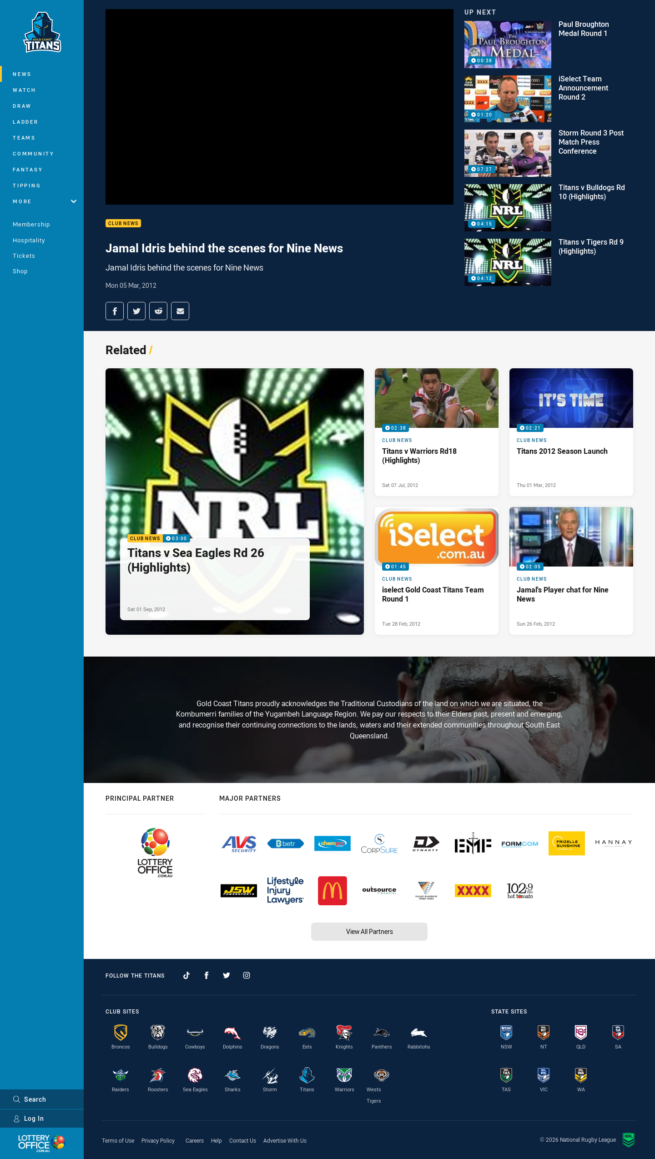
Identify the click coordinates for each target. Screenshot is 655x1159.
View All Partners (369, 931)
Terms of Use (118, 1140)
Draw (22, 105)
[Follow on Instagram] (246, 975)
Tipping (27, 185)
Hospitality (29, 240)
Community (34, 153)
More (44, 201)
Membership (31, 224)
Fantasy (28, 169)
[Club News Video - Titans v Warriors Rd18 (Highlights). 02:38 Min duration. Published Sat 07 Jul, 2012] (437, 432)
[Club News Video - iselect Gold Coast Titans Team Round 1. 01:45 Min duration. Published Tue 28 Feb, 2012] (437, 571)
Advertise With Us (285, 1140)
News (22, 73)
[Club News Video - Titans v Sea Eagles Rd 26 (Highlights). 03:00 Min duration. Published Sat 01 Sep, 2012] (235, 501)
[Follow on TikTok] (186, 975)
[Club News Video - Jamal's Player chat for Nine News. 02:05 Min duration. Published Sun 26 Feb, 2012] (571, 571)
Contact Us (242, 1140)
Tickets (24, 255)
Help (216, 1140)
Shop (20, 271)
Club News (123, 223)
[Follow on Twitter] (226, 975)
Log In (28, 1118)
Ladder (26, 121)
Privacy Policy (158, 1140)
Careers (195, 1140)
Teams (24, 137)
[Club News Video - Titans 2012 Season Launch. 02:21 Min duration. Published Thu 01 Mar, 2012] (571, 432)
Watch (24, 89)
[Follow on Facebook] (206, 975)
